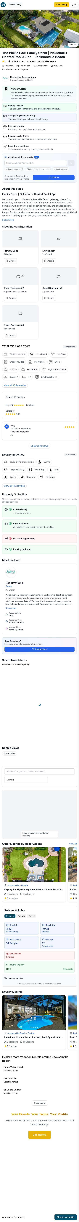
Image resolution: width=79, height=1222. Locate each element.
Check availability (66, 1217)
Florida (30, 61)
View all (72, 44)
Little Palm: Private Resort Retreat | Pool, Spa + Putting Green (36, 1037)
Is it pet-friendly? (61, 169)
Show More (8, 219)
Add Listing (61, 5)
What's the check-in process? (38, 169)
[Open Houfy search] (15, 5)
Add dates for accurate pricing (16, 664)
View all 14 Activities (14, 485)
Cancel (31, 916)
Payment (21, 916)
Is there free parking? (14, 169)
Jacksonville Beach (46, 61)
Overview (10, 916)
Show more (11, 608)
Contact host (39, 649)
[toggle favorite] (63, 850)
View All (73, 844)
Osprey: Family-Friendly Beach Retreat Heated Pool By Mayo (36, 889)
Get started (39, 1134)
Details (11, 261)
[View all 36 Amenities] (15, 385)
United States (18, 61)
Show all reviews (39, 446)
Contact (54, 177)
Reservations (29, 77)
